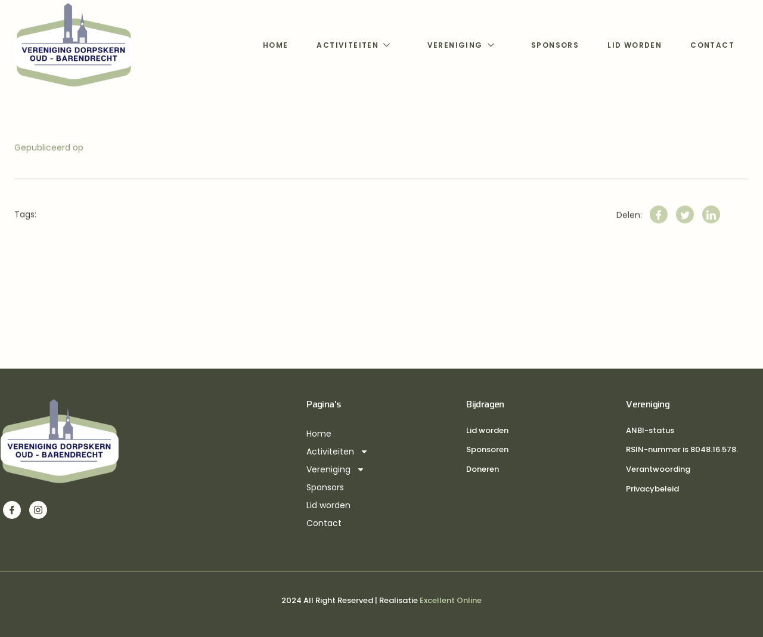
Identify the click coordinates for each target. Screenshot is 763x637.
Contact (712, 45)
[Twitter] (685, 225)
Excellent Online (451, 600)
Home (276, 45)
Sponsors (555, 45)
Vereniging (462, 45)
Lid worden (634, 45)
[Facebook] (659, 225)
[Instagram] (38, 510)
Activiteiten (355, 45)
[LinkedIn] (711, 225)
